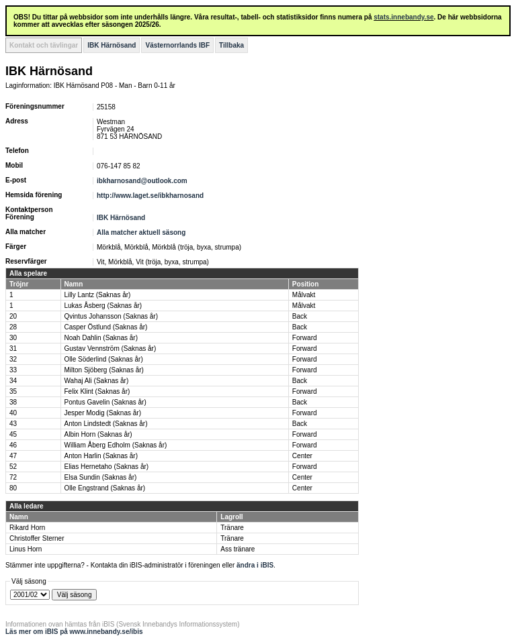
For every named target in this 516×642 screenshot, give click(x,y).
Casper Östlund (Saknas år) (106, 327)
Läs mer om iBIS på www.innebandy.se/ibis (74, 631)
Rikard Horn (27, 527)
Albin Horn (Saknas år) (98, 434)
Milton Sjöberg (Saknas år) (104, 370)
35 (13, 391)
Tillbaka (231, 45)
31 (13, 348)
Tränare (232, 527)
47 (13, 456)
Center (302, 456)
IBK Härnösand (111, 45)
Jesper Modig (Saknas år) (103, 413)
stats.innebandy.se (403, 17)
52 (13, 466)
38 (13, 402)
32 (13, 359)
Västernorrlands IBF (177, 45)
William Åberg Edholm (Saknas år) (115, 445)
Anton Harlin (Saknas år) (101, 456)
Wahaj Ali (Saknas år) (96, 380)
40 (13, 413)
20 (13, 316)
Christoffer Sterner (36, 538)
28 (13, 327)
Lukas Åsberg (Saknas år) (103, 305)
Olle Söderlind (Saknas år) (103, 359)
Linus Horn (25, 549)
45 (13, 434)
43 (13, 423)
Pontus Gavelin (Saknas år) (105, 402)
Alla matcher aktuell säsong (141, 232)
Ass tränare (237, 549)
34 (13, 380)
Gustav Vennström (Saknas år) (110, 348)
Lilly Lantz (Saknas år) (97, 295)
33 (13, 370)
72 (13, 477)
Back (299, 316)
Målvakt (303, 295)
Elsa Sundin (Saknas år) (100, 477)
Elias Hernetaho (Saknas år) (106, 466)
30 (13, 337)
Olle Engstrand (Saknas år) (105, 488)
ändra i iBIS (254, 565)
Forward (304, 337)
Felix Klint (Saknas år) (97, 391)
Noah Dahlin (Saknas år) (101, 337)
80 (13, 488)
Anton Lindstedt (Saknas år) (106, 423)
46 (13, 445)
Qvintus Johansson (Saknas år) (111, 316)
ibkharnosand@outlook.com (142, 180)
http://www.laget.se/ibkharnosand (150, 195)
